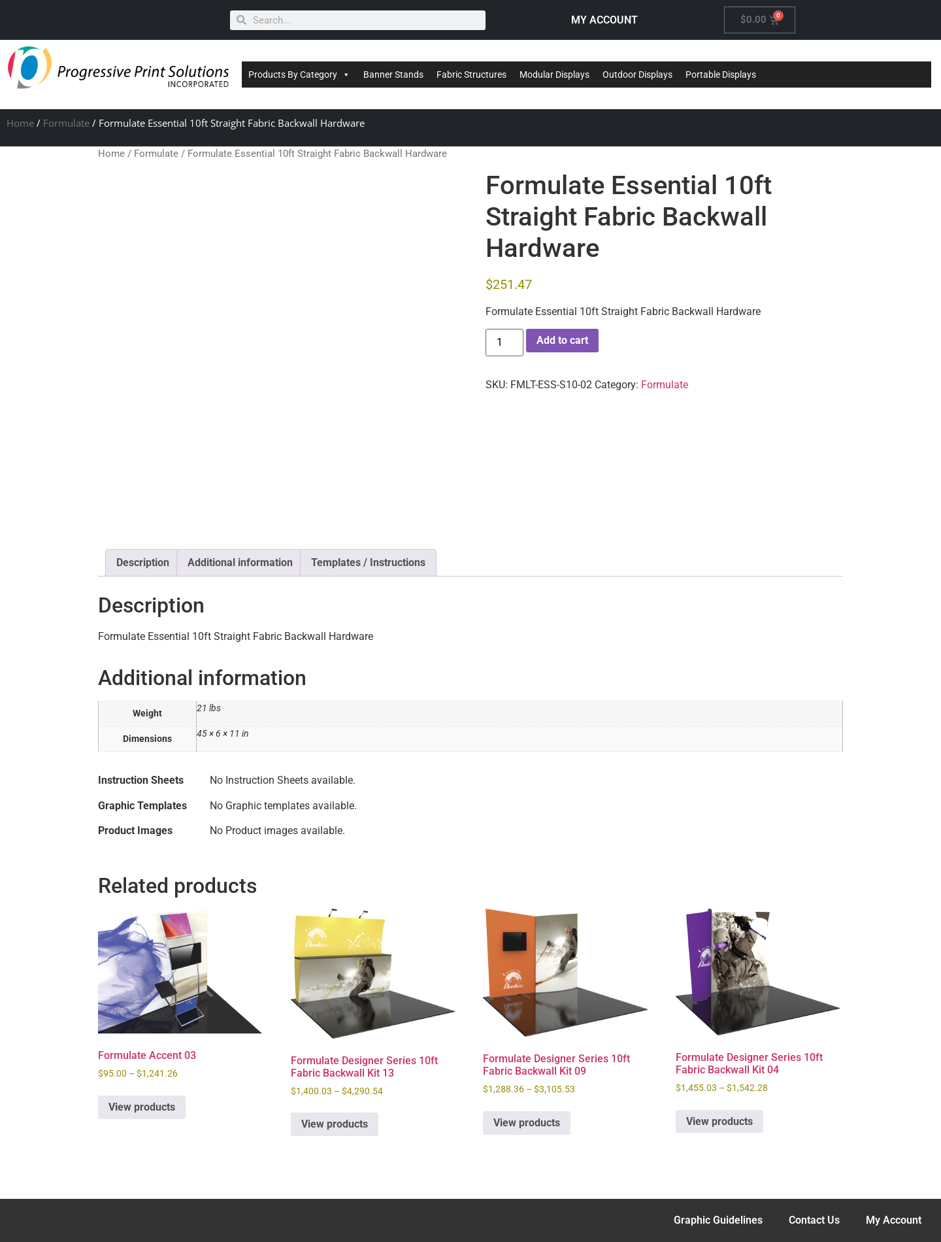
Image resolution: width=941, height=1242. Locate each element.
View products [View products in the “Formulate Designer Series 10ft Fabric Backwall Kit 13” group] (334, 1124)
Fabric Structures (471, 74)
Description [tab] (142, 562)
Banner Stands (393, 74)
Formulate (66, 122)
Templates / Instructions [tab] (368, 562)
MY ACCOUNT (604, 20)
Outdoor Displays (637, 74)
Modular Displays (554, 74)
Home (20, 122)
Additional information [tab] (240, 562)
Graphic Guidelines (718, 1220)
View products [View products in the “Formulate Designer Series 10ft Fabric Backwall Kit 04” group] (719, 1121)
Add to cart (562, 340)
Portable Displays (720, 74)
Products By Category (299, 74)
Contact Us (814, 1220)
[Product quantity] (504, 342)
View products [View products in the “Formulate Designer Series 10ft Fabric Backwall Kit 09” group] (526, 1122)
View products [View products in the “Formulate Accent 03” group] (141, 1107)
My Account (893, 1220)
